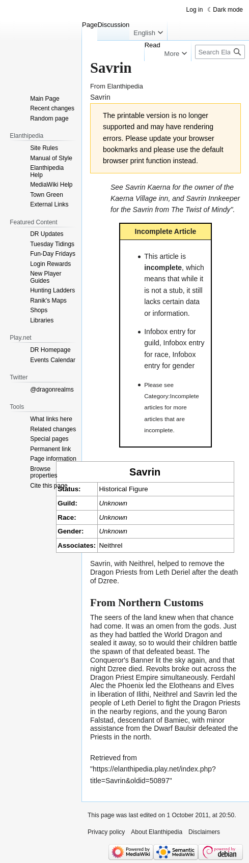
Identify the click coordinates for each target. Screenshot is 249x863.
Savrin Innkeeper (213, 198)
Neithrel (110, 545)
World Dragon (186, 635)
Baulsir (186, 728)
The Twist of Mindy (200, 209)
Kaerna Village (133, 198)
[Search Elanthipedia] (220, 52)
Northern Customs (160, 603)
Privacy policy (106, 832)
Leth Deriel (172, 572)
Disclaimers (204, 832)
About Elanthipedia (156, 832)
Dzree (107, 581)
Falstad (102, 720)
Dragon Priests (113, 572)
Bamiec (176, 720)
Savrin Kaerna (148, 187)
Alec (97, 685)
